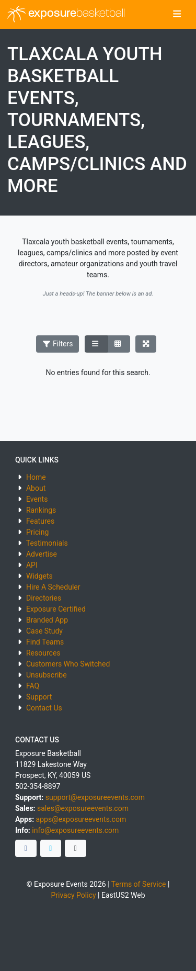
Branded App (47, 620)
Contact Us (44, 708)
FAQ (32, 686)
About (35, 488)
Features (40, 521)
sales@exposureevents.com (83, 808)
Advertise (41, 554)
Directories (43, 598)
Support (39, 697)
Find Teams (45, 642)
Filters (57, 344)
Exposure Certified (56, 609)
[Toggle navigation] (177, 14)
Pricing (37, 532)
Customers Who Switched (68, 664)
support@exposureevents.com (95, 797)
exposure (66, 14)
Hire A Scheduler (53, 587)
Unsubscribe (46, 675)
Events (37, 499)
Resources (43, 653)
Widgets (39, 576)
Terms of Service (138, 884)
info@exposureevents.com (75, 830)
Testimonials (47, 543)
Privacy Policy (73, 895)
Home (36, 477)
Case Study (44, 631)
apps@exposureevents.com (81, 819)
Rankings (41, 510)
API (32, 565)
